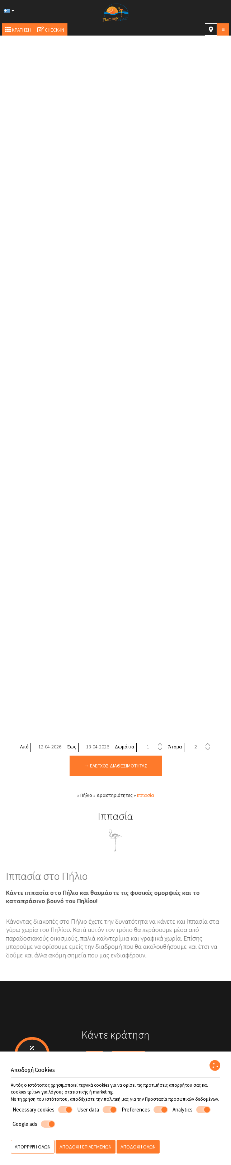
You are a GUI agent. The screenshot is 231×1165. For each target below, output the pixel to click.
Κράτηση (18, 30)
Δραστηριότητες (114, 795)
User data (97, 1109)
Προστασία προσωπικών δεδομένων (181, 1099)
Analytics (192, 1109)
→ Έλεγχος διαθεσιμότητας (115, 765)
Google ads (34, 1124)
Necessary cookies (42, 1109)
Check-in (50, 30)
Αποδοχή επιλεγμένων (86, 1146)
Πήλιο (86, 795)
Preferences (145, 1109)
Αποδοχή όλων (138, 1146)
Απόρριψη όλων (33, 1146)
